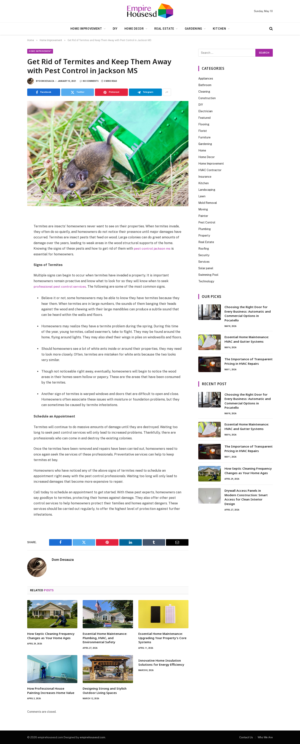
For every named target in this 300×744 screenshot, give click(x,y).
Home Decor (134, 28)
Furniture (204, 137)
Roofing (203, 248)
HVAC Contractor (209, 170)
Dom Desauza (46, 81)
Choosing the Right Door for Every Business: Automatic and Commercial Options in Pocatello (247, 313)
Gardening (193, 28)
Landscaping (206, 189)
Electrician (205, 111)
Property (204, 235)
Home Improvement (86, 28)
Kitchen (219, 28)
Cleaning (204, 91)
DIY (115, 28)
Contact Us (246, 737)
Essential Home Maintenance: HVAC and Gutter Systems (246, 339)
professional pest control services (60, 286)
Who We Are (265, 737)
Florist (202, 130)
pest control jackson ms (152, 248)
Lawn (201, 196)
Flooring (203, 124)
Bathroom (204, 85)
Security (203, 255)
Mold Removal (207, 202)
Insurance (204, 176)
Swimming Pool (208, 274)
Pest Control (206, 222)
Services (204, 261)
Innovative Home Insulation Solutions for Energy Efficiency (161, 662)
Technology (206, 281)
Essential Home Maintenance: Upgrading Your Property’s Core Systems (162, 637)
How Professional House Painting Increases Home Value (50, 690)
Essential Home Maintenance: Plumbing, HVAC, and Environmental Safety (105, 637)
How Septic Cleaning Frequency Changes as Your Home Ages (50, 635)
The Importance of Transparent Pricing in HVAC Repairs (248, 361)
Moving (203, 209)
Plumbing (204, 229)
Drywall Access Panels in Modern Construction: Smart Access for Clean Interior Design (246, 497)
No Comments (89, 81)
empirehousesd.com (92, 737)
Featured (204, 117)
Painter (203, 216)
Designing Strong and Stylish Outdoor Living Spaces (104, 690)
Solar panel (205, 268)
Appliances (205, 78)
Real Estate (164, 28)
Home (202, 150)
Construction (207, 98)
